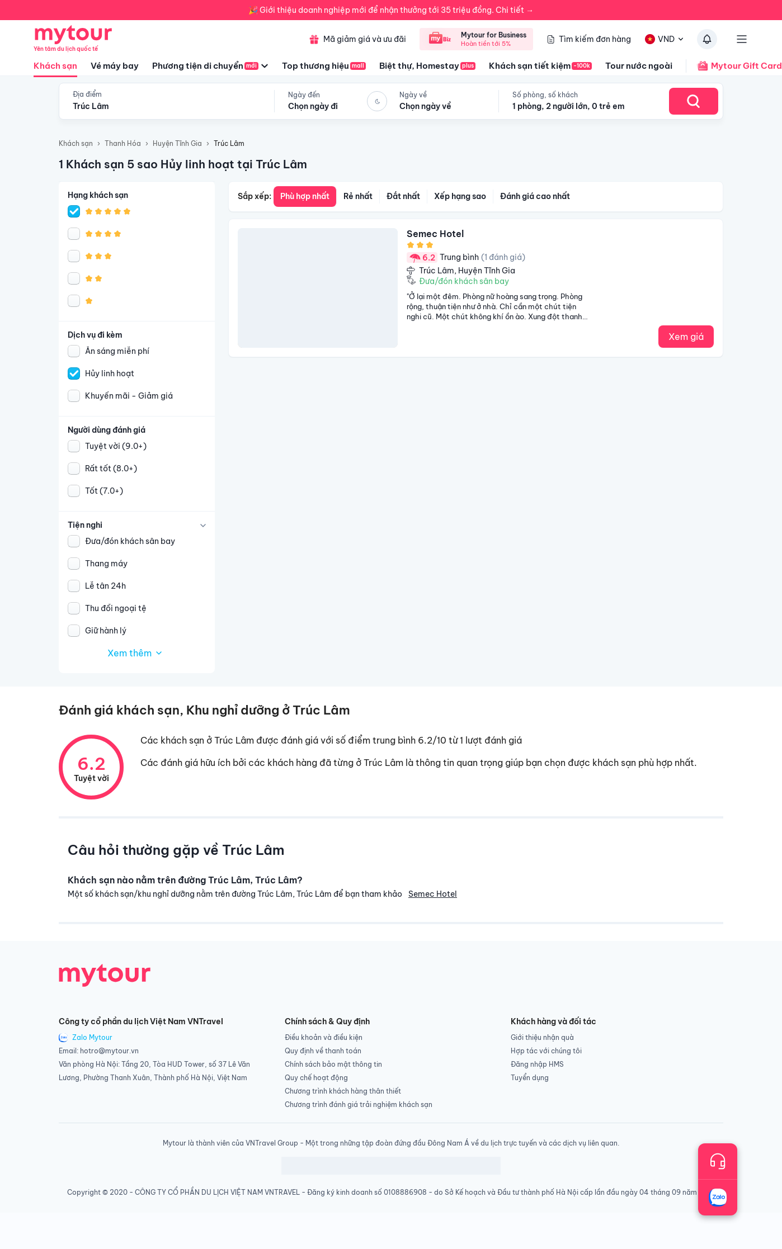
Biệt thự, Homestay (427, 65)
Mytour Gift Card (734, 66)
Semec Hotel (432, 894)
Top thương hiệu (324, 65)
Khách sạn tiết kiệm (540, 65)
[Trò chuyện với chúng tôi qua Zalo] (717, 1197)
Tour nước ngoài (638, 65)
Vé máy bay (115, 65)
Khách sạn (55, 68)
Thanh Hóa (123, 143)
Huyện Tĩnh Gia (177, 143)
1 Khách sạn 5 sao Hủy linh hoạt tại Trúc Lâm (183, 164)
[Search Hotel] (693, 101)
